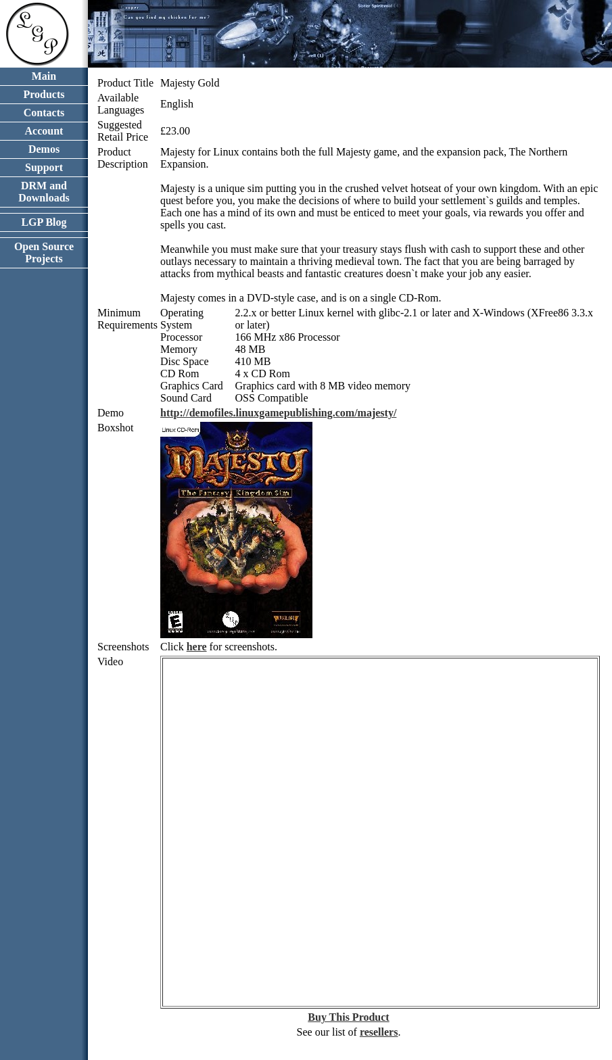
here (197, 646)
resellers (379, 1032)
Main (44, 76)
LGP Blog (43, 222)
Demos (44, 149)
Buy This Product (348, 1017)
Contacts (44, 112)
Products (43, 94)
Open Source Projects (44, 252)
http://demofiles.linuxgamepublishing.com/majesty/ (278, 412)
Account (44, 131)
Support (44, 167)
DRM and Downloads (44, 191)
